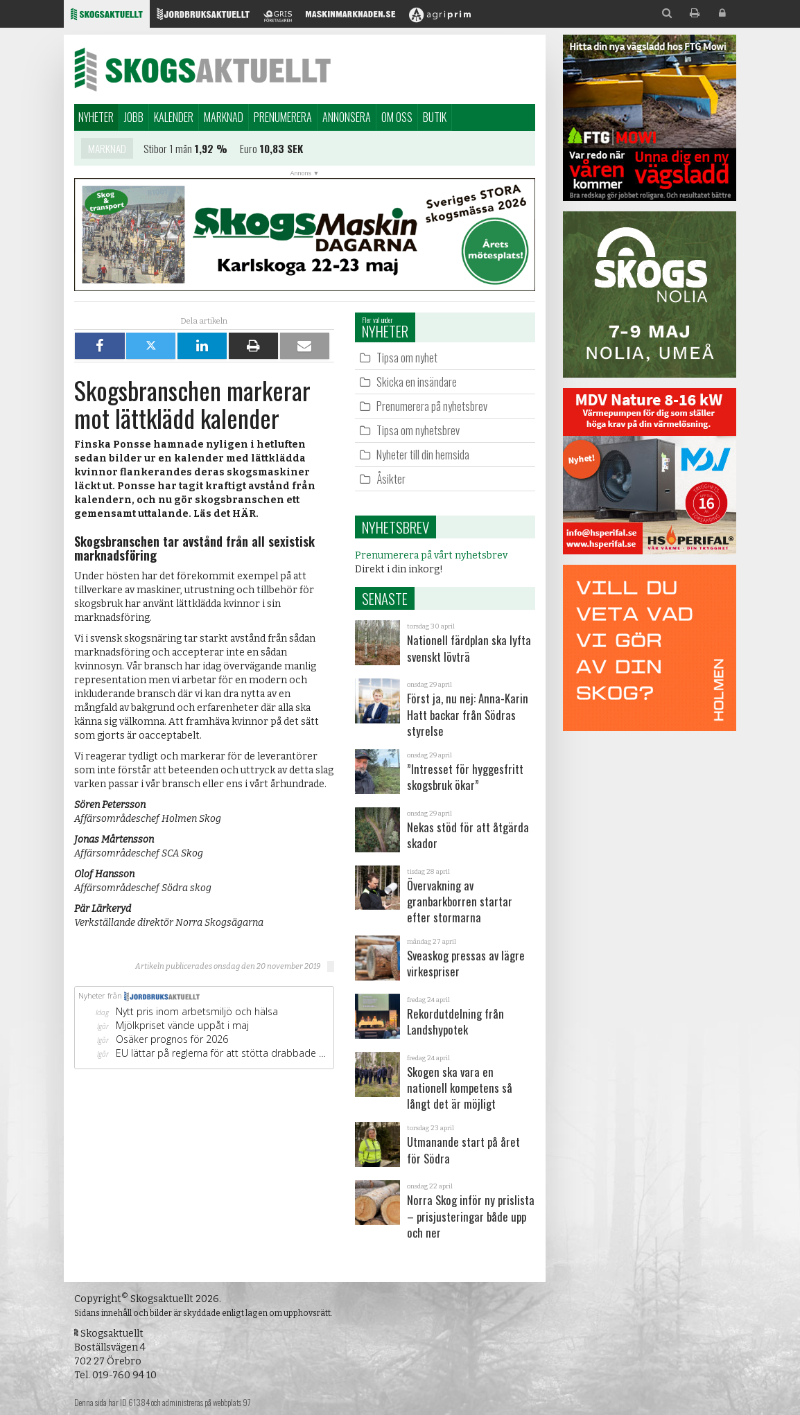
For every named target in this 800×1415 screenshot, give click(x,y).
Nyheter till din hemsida (422, 454)
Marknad (223, 117)
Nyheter (96, 117)
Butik (434, 117)
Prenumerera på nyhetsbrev (431, 405)
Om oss (396, 117)
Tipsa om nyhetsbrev (418, 430)
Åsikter (391, 478)
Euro (248, 151)
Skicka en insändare (416, 381)
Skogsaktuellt (202, 69)
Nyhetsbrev (395, 527)
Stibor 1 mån (168, 151)
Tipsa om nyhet (406, 357)
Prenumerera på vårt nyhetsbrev (431, 555)
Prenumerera (283, 117)
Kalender (173, 117)
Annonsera (346, 117)
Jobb (134, 117)
